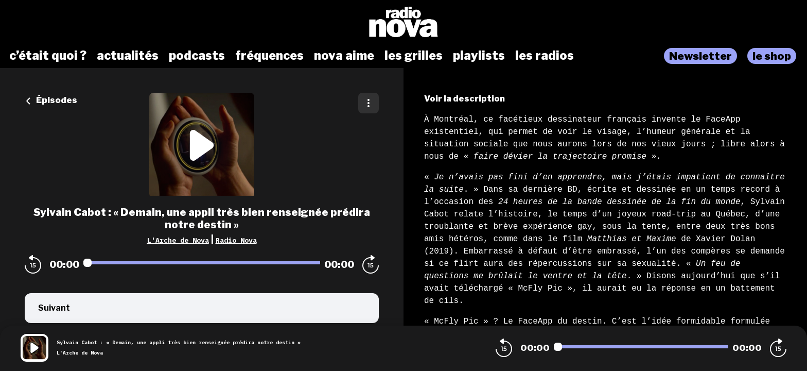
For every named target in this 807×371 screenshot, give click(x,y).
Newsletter (700, 55)
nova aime (344, 55)
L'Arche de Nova (178, 240)
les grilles (413, 55)
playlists (479, 55)
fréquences (269, 55)
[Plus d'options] (368, 103)
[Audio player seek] (201, 262)
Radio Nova (236, 240)
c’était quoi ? (47, 55)
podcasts (197, 55)
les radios (544, 55)
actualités (128, 55)
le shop (771, 55)
